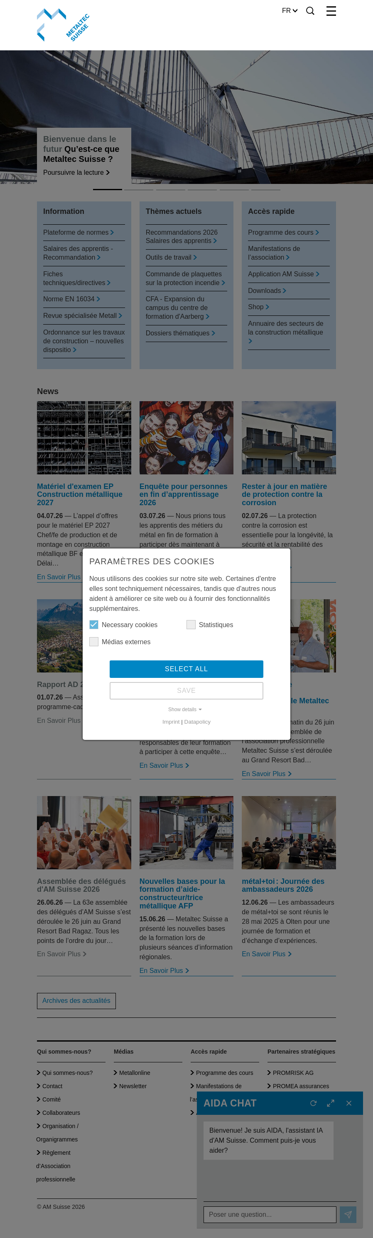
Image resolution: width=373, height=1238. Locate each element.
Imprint (171, 722)
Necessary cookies (123, 624)
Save (186, 690)
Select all (186, 668)
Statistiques (209, 624)
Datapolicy (197, 722)
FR (289, 10)
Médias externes (119, 641)
